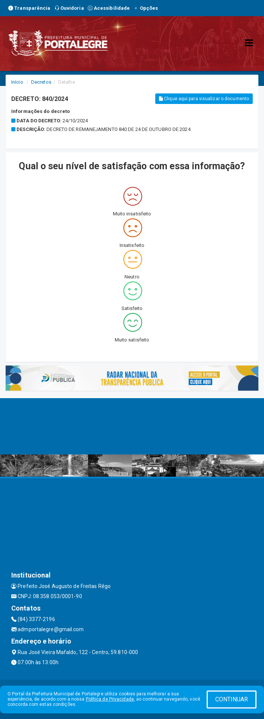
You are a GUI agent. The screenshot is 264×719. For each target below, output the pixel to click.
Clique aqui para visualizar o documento (204, 98)
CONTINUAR (231, 699)
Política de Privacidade (110, 699)
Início (17, 82)
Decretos (41, 82)
